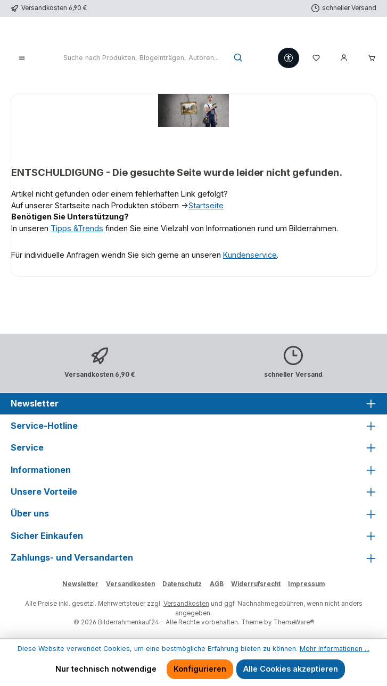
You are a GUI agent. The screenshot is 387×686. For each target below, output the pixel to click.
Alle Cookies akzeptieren (290, 668)
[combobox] (140, 58)
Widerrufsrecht (256, 584)
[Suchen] (239, 58)
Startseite (206, 205)
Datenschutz (182, 584)
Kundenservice (250, 254)
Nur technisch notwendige (106, 668)
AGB (217, 584)
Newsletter (80, 584)
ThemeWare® (294, 622)
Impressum (306, 584)
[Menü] (22, 58)
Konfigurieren (200, 668)
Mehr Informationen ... (334, 649)
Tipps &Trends (77, 228)
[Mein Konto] (344, 58)
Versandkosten (130, 584)
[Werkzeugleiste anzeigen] (288, 58)
